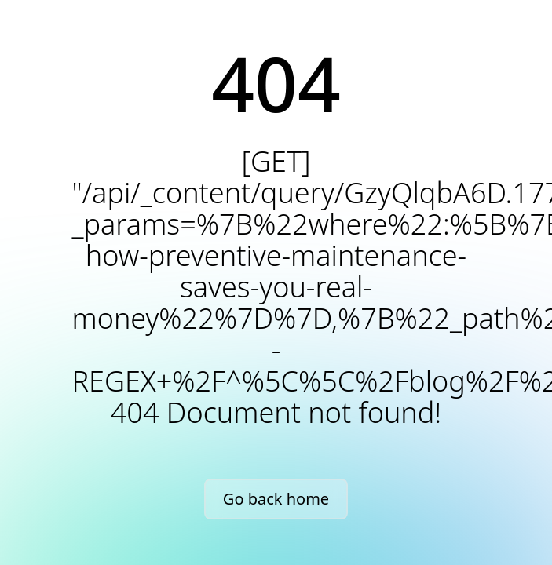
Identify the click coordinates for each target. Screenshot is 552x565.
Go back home (276, 498)
